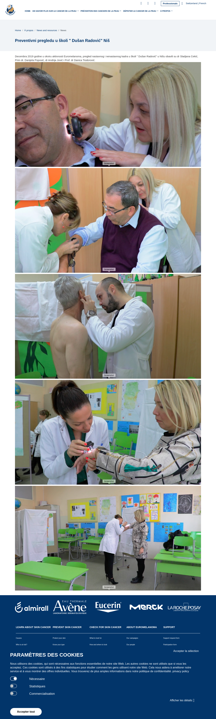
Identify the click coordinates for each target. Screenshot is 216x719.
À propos (165, 10)
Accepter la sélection (186, 651)
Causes (19, 638)
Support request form (171, 638)
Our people (130, 645)
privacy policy (180, 671)
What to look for (96, 638)
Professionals (170, 3)
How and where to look (98, 645)
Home (27, 11)
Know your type (59, 645)
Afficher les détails (182, 700)
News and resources (47, 30)
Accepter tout (26, 711)
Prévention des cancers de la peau (100, 10)
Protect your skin (59, 638)
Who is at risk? (21, 645)
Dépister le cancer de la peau (140, 10)
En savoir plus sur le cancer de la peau (55, 10)
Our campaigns (132, 638)
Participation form (170, 645)
